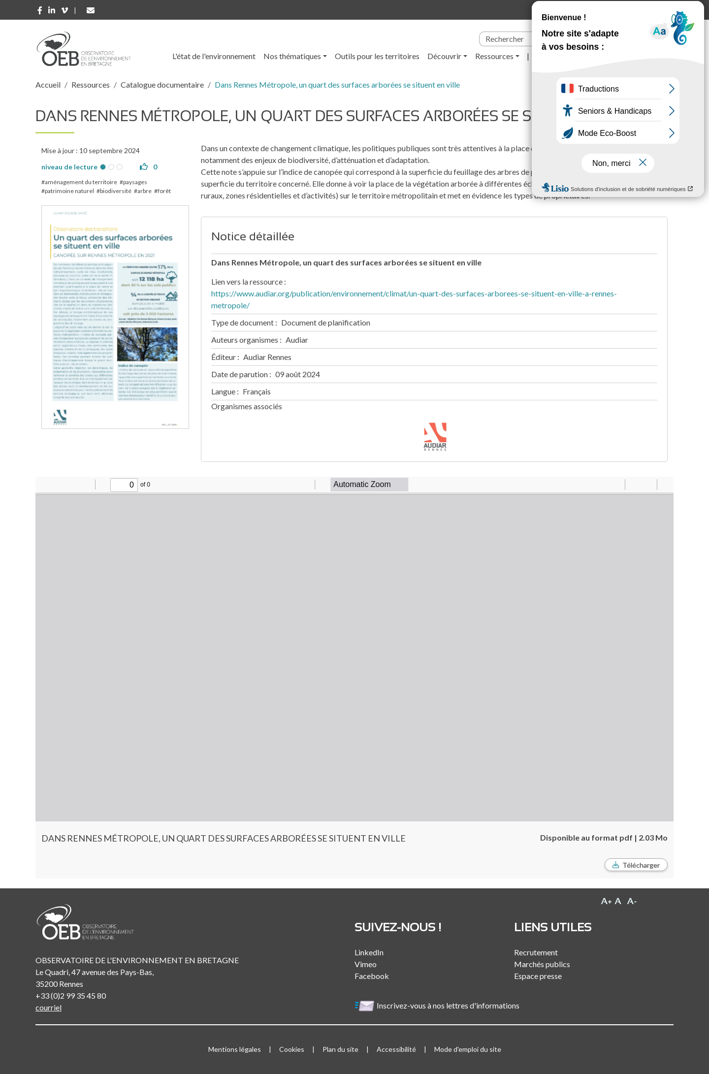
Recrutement (536, 952)
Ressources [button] (494, 56)
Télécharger (641, 865)
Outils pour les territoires (377, 56)
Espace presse (538, 975)
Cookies (291, 1049)
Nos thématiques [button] (292, 56)
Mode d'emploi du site (467, 1049)
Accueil (48, 84)
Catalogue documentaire (162, 84)
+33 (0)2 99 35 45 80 (70, 995)
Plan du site (340, 1049)
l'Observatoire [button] (561, 56)
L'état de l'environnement (214, 56)
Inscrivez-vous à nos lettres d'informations (437, 1005)
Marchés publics (542, 964)
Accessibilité (396, 1049)
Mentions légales (234, 1049)
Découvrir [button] (444, 56)
